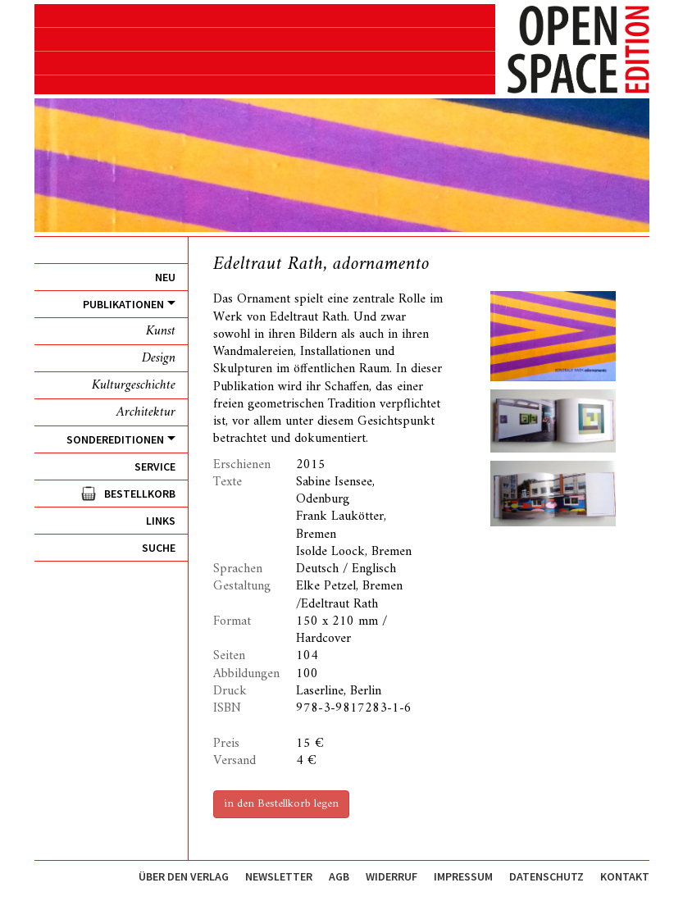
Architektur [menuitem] (145, 412)
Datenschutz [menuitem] (546, 876)
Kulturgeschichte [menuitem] (133, 385)
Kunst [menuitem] (160, 331)
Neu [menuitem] (165, 277)
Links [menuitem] (160, 520)
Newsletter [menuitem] (278, 876)
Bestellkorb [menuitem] (139, 493)
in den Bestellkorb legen (281, 804)
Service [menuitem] (154, 466)
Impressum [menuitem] (463, 876)
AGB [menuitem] (339, 876)
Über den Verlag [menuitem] (184, 876)
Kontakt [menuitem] (624, 876)
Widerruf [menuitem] (391, 876)
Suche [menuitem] (158, 547)
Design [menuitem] (158, 358)
